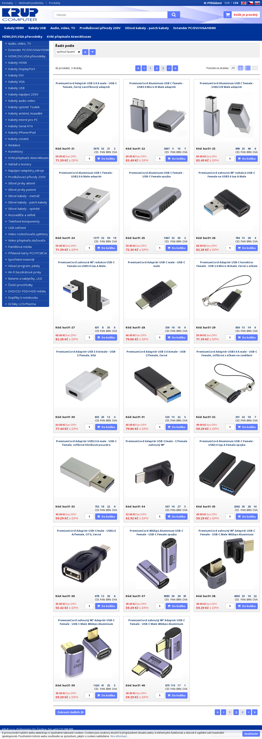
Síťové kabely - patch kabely (147, 28)
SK (256, 3)
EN (243, 3)
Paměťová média (20, 247)
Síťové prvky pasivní (22, 189)
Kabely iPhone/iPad (22, 132)
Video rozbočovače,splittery (28, 234)
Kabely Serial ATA (20, 126)
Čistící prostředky (20, 285)
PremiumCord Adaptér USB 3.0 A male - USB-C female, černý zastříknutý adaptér (86, 85)
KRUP (25, 14)
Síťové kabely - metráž (24, 196)
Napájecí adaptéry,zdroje (26, 170)
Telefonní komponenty (24, 221)
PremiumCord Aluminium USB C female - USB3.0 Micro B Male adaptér (156, 85)
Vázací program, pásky (24, 266)
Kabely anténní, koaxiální (25, 113)
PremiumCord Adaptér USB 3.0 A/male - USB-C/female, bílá (86, 353)
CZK (235, 3)
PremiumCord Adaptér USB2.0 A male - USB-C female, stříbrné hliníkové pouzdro (86, 443)
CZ (249, 3)
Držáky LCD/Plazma (22, 304)
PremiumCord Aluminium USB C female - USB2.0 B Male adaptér (227, 85)
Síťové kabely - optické (24, 209)
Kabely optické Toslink (24, 107)
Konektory (15, 151)
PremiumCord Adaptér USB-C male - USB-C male (156, 264)
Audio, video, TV (62, 28)
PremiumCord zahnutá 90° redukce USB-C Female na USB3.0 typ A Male (227, 174)
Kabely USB (37, 28)
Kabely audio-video (21, 101)
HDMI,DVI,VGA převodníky (22, 36)
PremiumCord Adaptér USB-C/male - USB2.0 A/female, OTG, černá (86, 532)
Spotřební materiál (21, 259)
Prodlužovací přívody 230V (100, 28)
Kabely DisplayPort (21, 69)
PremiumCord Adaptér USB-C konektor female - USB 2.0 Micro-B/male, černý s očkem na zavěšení (226, 265)
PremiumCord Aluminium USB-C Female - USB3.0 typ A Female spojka (227, 443)
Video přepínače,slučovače (26, 240)
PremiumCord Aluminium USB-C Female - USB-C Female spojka (156, 174)
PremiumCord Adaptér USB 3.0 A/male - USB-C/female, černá (156, 353)
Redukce (14, 145)
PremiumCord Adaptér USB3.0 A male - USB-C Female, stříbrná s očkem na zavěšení (226, 353)
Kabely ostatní (18, 139)
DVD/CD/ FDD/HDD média (27, 291)
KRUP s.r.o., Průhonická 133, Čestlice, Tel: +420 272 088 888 (37, 729)
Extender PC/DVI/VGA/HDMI (194, 28)
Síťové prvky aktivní (21, 183)
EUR (227, 3)
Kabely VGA (16, 81)
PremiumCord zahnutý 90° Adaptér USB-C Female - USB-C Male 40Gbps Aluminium (227, 532)
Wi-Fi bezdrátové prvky (24, 272)
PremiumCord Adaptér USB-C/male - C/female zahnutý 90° (156, 443)
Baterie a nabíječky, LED (25, 278)
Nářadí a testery (19, 164)
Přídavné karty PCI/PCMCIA (27, 253)
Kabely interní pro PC (23, 120)
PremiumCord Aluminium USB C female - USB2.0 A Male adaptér (86, 174)
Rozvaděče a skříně (21, 215)
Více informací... (119, 736)
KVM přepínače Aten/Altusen (69, 36)
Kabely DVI (16, 75)
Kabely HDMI (14, 28)
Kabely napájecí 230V (23, 94)
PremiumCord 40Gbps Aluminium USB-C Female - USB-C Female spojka (156, 532)
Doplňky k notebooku (23, 297)
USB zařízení (17, 228)
